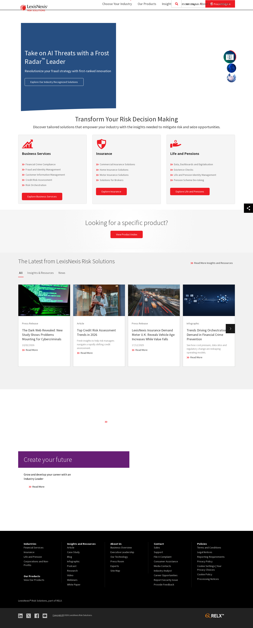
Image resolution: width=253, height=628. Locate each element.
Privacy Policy (205, 561)
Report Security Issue (166, 580)
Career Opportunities (166, 575)
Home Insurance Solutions (114, 169)
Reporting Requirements (211, 556)
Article (70, 547)
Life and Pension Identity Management (195, 175)
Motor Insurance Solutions (114, 175)
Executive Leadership (122, 552)
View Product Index (126, 234)
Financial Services (34, 547)
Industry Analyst (163, 570)
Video (70, 575)
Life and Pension (33, 556)
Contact (223, 18)
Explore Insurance (111, 191)
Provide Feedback (164, 584)
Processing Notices (208, 579)
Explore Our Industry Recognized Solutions (54, 82)
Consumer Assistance (166, 561)
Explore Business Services (42, 196)
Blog (69, 556)
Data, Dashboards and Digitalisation (193, 164)
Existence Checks (183, 169)
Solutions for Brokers (111, 180)
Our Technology (119, 556)
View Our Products (34, 580)
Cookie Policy (204, 574)
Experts (114, 566)
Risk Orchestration (36, 185)
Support (158, 552)
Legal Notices (204, 552)
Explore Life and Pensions (190, 191)
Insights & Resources (40, 273)
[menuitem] (145, 18)
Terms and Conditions (209, 547)
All (21, 273)
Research (72, 570)
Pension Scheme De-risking (189, 180)
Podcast (71, 566)
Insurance (29, 552)
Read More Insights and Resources (213, 263)
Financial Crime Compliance (41, 164)
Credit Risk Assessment (39, 180)
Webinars (72, 580)
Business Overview (121, 547)
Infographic (73, 561)
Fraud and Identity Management (43, 169)
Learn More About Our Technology (127, 421)
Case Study (73, 552)
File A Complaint (162, 556)
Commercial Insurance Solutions (117, 164)
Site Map (115, 570)
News (61, 273)
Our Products (144, 18)
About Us (203, 18)
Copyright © (58, 615)
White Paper (73, 584)
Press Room (117, 561)
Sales (157, 547)
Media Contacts (162, 566)
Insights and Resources (175, 18)
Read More (32, 350)
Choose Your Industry (112, 18)
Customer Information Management (45, 174)
